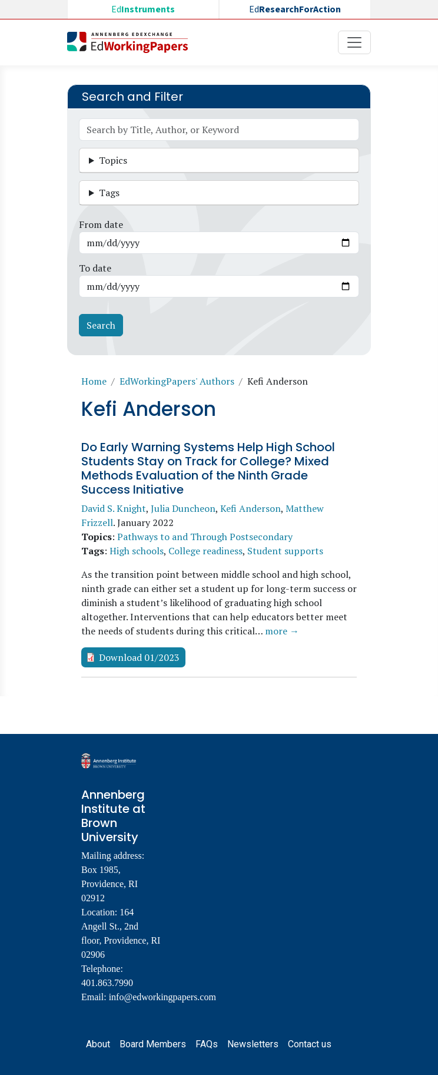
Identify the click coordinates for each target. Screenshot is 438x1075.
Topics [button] (113, 160)
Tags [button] (109, 192)
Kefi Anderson (250, 508)
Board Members (153, 1044)
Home (94, 381)
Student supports (285, 550)
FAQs (206, 1044)
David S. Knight (113, 508)
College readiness (205, 550)
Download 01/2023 (139, 657)
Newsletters (252, 1044)
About (98, 1044)
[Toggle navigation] (354, 42)
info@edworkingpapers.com (162, 997)
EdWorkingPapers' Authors (177, 381)
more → (282, 630)
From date (101, 224)
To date (95, 268)
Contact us (309, 1044)
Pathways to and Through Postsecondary (205, 536)
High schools (137, 550)
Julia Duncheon (183, 508)
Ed (143, 9)
